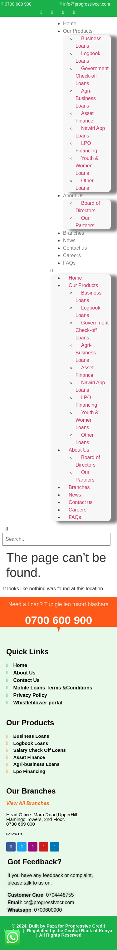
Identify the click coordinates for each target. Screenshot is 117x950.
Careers (72, 255)
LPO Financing (86, 147)
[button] (81, 270)
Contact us (75, 248)
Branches (73, 233)
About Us (73, 195)
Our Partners (85, 221)
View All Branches (27, 803)
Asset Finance (85, 117)
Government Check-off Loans (92, 76)
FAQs (69, 263)
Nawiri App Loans (90, 132)
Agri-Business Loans (86, 98)
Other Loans (85, 184)
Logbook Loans (88, 57)
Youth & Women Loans (87, 166)
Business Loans (88, 42)
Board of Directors (88, 206)
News (69, 240)
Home (69, 23)
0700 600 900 (58, 620)
